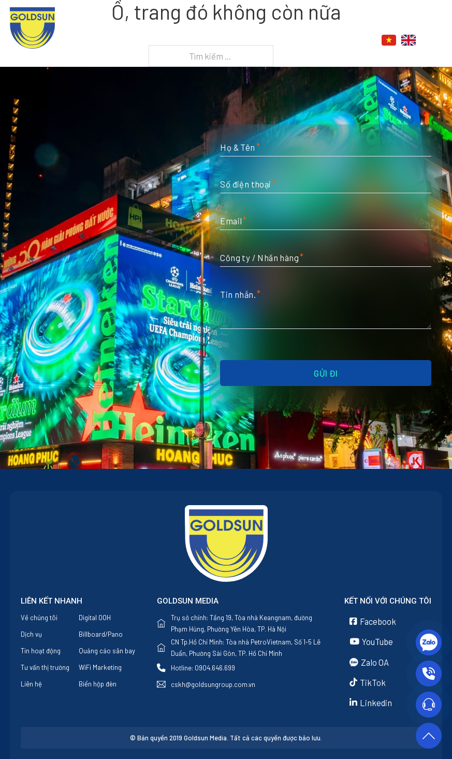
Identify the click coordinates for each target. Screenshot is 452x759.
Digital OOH (95, 617)
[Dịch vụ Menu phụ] (247, 41)
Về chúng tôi (174, 40)
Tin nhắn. (238, 294)
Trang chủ (118, 40)
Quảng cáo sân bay (107, 651)
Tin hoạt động (41, 651)
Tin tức (274, 40)
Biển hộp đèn (97, 684)
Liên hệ (326, 40)
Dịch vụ (223, 40)
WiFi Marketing (100, 667)
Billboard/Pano (101, 634)
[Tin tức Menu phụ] (298, 41)
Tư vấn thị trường (45, 667)
